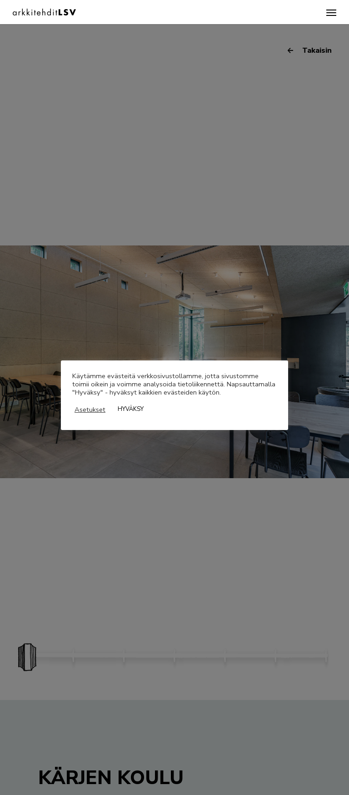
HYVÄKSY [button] (131, 409)
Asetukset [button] (90, 409)
